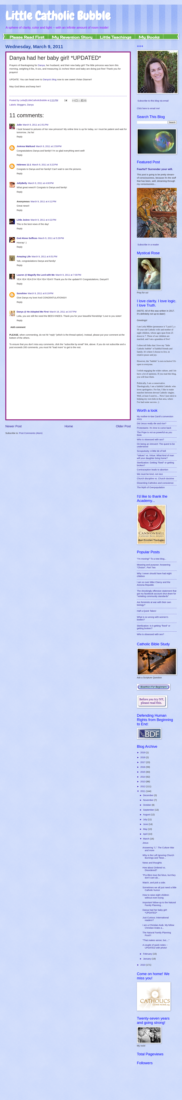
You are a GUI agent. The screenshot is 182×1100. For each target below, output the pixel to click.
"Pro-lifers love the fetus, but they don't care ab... (159, 876)
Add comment (17, 327)
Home (69, 426)
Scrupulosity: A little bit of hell (151, 451)
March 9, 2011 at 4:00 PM (41, 183)
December (148, 795)
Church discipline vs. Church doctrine (155, 478)
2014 (143, 777)
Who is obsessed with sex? (150, 439)
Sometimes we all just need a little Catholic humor (159, 888)
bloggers (21, 105)
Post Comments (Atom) (31, 433)
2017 (143, 762)
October (147, 805)
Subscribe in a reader (148, 244)
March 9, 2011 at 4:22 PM (43, 220)
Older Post (123, 426)
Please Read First (27, 37)
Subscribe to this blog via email (153, 101)
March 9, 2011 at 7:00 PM (68, 275)
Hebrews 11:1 (24, 164)
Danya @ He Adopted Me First (33, 312)
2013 (143, 781)
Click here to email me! (148, 108)
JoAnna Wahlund (26, 146)
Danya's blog (49, 79)
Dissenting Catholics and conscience (155, 483)
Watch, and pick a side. (154, 882)
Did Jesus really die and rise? (151, 423)
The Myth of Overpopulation (151, 487)
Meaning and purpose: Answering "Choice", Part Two (153, 566)
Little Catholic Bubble (57, 16)
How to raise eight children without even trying (156, 896)
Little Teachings (115, 37)
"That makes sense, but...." (156, 940)
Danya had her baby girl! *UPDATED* (155, 911)
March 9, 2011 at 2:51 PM (35, 125)
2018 (143, 757)
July (145, 819)
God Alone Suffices (27, 238)
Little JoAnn (23, 220)
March (146, 838)
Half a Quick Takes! (146, 611)
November (148, 800)
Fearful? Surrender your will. (155, 169)
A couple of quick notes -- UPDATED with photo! (155, 946)
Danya (41, 65)
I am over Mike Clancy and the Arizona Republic (153, 583)
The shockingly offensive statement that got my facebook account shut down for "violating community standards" (156, 593)
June (146, 824)
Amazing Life (24, 256)
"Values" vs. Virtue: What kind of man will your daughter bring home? (155, 456)
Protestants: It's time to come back (154, 428)
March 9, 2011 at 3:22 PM (45, 164)
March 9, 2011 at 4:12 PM (43, 201)
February (148, 954)
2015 (143, 772)
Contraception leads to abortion (152, 469)
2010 (143, 965)
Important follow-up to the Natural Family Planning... (159, 903)
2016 (143, 767)
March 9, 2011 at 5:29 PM (51, 238)
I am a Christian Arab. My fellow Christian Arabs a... (158, 926)
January (147, 959)
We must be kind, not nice (150, 474)
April (145, 834)
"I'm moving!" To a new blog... (151, 559)
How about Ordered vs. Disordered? (154, 869)
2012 (143, 786)
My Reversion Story (72, 37)
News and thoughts (152, 863)
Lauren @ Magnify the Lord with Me (36, 275)
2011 (143, 791)
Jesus (145, 843)
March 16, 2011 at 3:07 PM (63, 312)
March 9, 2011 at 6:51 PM (44, 256)
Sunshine (22, 293)
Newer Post (13, 426)
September (149, 810)
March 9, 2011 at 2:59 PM (48, 146)
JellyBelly (22, 183)
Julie (19, 125)
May (145, 829)
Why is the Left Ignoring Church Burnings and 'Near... (158, 856)
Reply (19, 136)
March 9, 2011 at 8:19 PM (40, 293)
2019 (143, 752)
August (147, 814)
